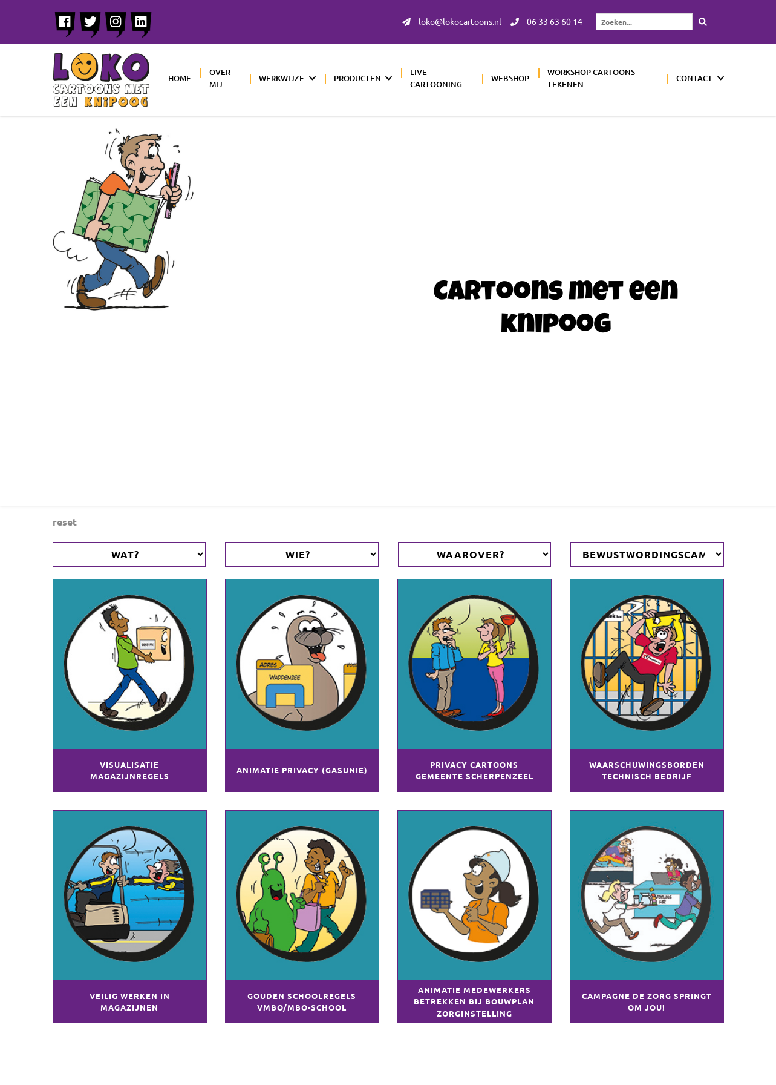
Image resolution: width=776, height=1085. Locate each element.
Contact (694, 78)
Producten (357, 78)
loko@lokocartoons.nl (451, 21)
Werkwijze (281, 78)
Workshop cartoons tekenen (591, 78)
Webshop (510, 78)
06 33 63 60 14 (546, 21)
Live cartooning (436, 78)
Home (179, 78)
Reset (65, 521)
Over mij (219, 78)
